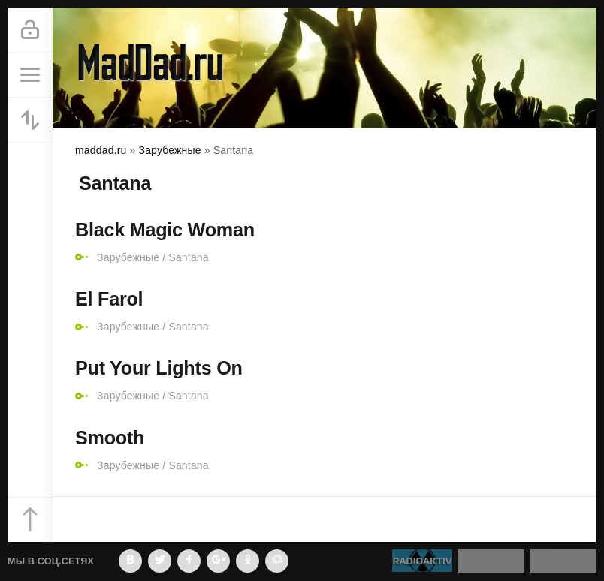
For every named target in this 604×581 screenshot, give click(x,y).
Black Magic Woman (165, 229)
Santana (188, 257)
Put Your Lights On (159, 367)
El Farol (109, 298)
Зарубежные (128, 257)
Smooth (109, 437)
